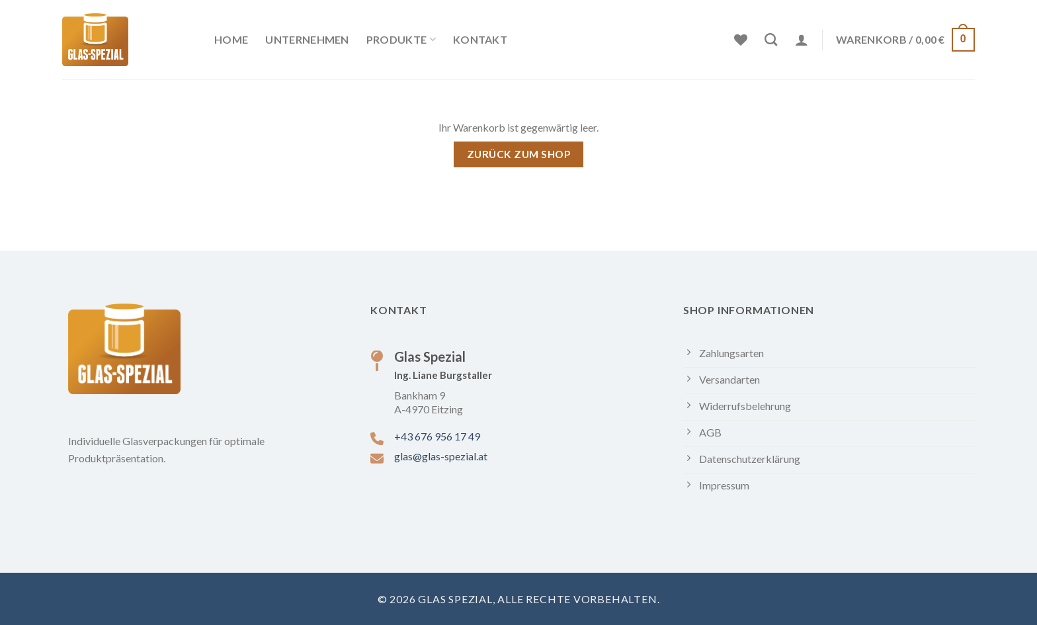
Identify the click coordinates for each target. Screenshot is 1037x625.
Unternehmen (307, 39)
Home (231, 39)
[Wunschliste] (740, 39)
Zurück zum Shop (518, 154)
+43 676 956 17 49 (437, 436)
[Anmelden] (801, 39)
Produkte (401, 39)
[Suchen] (771, 39)
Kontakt (480, 39)
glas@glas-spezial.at (440, 456)
